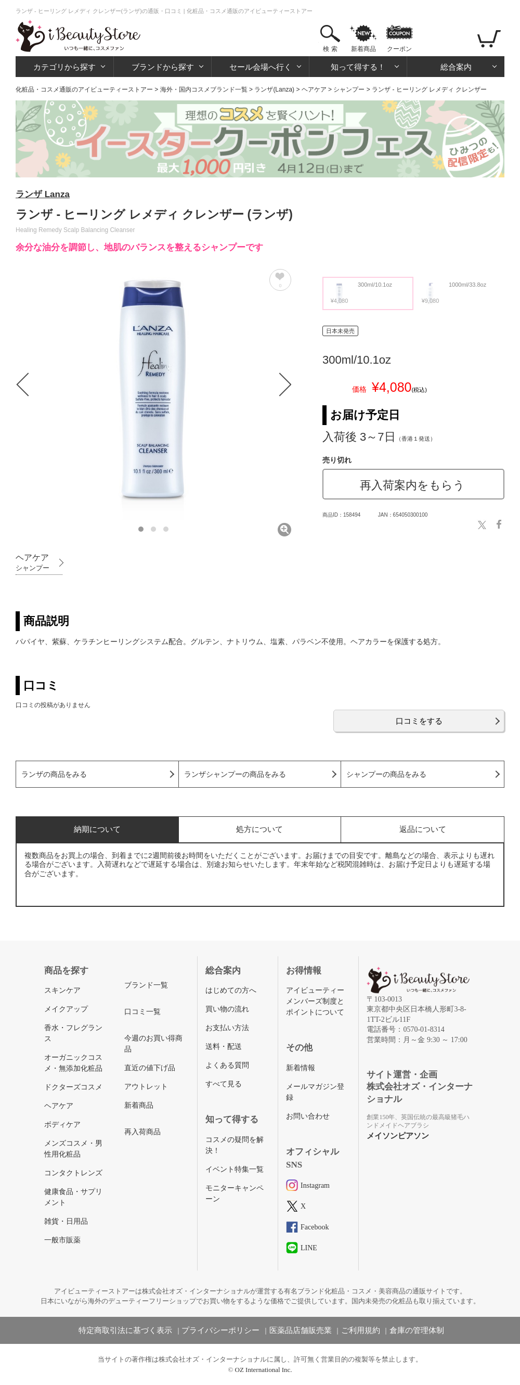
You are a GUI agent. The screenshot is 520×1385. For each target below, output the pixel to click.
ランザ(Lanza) (274, 89)
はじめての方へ (230, 990)
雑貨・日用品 (66, 1221)
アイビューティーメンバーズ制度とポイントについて (315, 1001)
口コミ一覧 (142, 1012)
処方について (259, 829)
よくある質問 (227, 1065)
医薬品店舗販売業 (300, 1330)
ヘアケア (314, 89)
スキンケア (62, 990)
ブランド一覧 (146, 985)
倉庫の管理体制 (416, 1330)
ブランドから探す (163, 66)
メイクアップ (66, 1009)
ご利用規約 (360, 1330)
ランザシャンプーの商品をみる (235, 774)
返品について (422, 829)
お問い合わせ (308, 1116)
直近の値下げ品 (149, 1068)
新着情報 (300, 1068)
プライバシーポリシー (220, 1330)
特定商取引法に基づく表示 (125, 1330)
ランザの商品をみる (54, 774)
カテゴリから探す (64, 66)
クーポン (399, 49)
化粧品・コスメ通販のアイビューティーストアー (84, 89)
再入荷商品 (142, 1132)
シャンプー (349, 89)
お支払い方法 (227, 1028)
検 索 (330, 49)
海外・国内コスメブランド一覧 (204, 89)
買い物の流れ (227, 1009)
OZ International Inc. (263, 1370)
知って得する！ (358, 66)
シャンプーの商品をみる (386, 774)
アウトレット (146, 1087)
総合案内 (456, 66)
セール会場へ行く (260, 66)
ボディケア (62, 1124)
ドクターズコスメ (73, 1087)
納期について (97, 829)
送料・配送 (223, 1046)
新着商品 (363, 49)
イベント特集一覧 (234, 1169)
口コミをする (419, 720)
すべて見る (223, 1084)
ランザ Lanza (43, 194)
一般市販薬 (62, 1240)
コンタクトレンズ (73, 1173)
